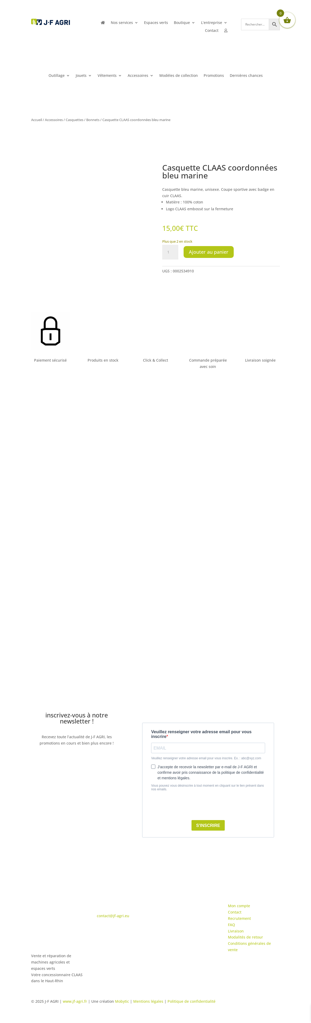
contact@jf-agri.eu (113, 915)
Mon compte (239, 905)
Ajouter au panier (208, 252)
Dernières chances (246, 76)
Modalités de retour (245, 937)
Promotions (214, 76)
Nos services (122, 23)
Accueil (36, 119)
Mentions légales (148, 1001)
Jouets (81, 76)
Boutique (182, 23)
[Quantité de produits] (170, 252)
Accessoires (138, 76)
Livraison (236, 931)
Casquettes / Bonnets (82, 119)
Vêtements (107, 76)
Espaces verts (156, 23)
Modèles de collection (178, 76)
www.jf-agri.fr (75, 1001)
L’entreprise (211, 23)
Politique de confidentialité (192, 1001)
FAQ (231, 924)
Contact (211, 31)
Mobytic (122, 1001)
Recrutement (239, 918)
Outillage (57, 76)
